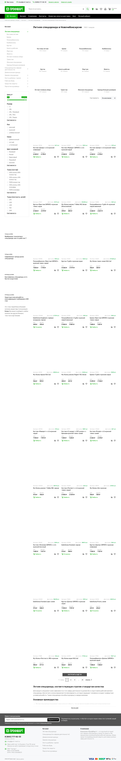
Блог (74, 16)
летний (11, 142)
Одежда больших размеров (16, 65)
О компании (32, 16)
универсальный (14, 133)
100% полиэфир (14, 190)
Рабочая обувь (17, 81)
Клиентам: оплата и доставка (59, 16)
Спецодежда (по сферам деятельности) (17, 69)
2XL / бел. (12, 115)
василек (12, 162)
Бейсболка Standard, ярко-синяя (44, 601)
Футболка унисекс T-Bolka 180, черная (46, 488)
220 (10, 202)
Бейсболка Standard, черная (70, 545)
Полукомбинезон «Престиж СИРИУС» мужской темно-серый (45, 262)
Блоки (7, 311)
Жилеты (9, 54)
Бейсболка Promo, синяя (98, 601)
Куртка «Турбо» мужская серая (71, 261)
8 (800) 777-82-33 (39, 2)
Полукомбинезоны (13, 40)
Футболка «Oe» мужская (98, 488)
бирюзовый (13, 157)
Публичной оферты (45, 723)
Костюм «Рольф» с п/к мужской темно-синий (100, 432)
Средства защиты (17, 84)
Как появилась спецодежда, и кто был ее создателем (16, 278)
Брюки (9, 37)
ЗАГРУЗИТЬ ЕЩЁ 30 (75, 674)
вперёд (89, 680)
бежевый (12, 152)
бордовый (12, 160)
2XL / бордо (13, 117)
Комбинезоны (11, 43)
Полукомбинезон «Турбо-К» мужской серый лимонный (102, 205)
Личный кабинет (84, 16)
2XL (10, 109)
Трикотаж (10, 59)
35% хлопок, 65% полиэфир (14, 186)
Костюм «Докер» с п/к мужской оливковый (43, 149)
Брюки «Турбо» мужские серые (100, 375)
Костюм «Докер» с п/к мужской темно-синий (103, 149)
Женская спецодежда (14, 62)
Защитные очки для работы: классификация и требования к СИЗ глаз (17, 299)
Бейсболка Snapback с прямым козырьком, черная (43, 319)
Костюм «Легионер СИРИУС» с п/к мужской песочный (44, 546)
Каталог (11, 16)
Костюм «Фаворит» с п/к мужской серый (44, 432)
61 (82, 680)
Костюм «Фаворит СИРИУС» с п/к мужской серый (72, 149)
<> (10, 107)
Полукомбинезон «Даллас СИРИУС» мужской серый (102, 659)
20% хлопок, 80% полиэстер (14, 174)
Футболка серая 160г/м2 (69, 658)
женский (12, 127)
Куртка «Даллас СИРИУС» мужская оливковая (101, 546)
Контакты (42, 16)
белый (11, 154)
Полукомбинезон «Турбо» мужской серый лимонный (73, 319)
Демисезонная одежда (12, 72)
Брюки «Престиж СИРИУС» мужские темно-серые (102, 319)
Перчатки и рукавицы (17, 86)
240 (10, 205)
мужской (12, 130)
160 (10, 208)
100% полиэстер (14, 182)
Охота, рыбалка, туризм (17, 78)
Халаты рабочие (12, 48)
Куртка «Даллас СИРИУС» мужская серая (73, 602)
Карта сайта (20, 759)
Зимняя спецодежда (17, 75)
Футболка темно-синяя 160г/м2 (100, 261)
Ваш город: (9, 2)
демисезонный (14, 139)
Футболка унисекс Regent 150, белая (73, 375)
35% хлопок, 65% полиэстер (14, 178)
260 (10, 210)
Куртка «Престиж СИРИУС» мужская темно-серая (45, 205)
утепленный (13, 145)
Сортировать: (94, 98)
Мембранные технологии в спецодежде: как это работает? (16, 237)
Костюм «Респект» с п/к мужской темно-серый (72, 489)
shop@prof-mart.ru (24, 2)
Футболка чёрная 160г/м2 (42, 375)
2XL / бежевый (14, 112)
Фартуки (10, 51)
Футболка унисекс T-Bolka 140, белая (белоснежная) (73, 205)
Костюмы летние (12, 34)
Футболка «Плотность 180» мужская (45, 658)
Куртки (9, 45)
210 (10, 200)
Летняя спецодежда (17, 32)
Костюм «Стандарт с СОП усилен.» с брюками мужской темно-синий (73, 432)
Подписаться (53, 720)
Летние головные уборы (15, 57)
